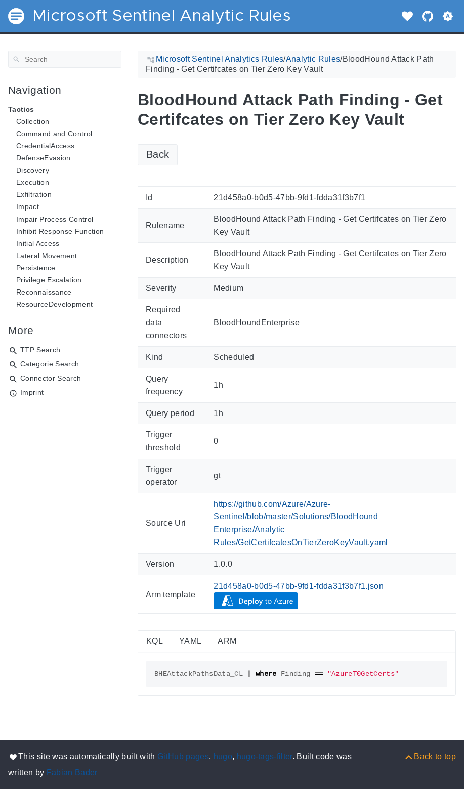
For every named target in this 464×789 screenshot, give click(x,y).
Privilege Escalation (49, 280)
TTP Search (40, 350)
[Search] (64, 59)
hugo (223, 756)
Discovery (32, 170)
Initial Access (38, 243)
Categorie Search (49, 364)
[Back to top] (430, 756)
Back (157, 154)
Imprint (32, 392)
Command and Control (54, 134)
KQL (154, 641)
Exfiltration (34, 194)
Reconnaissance (44, 292)
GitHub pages (183, 756)
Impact (27, 206)
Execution (32, 182)
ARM (227, 641)
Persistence (36, 268)
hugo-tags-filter (264, 756)
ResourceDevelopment (54, 304)
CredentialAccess (45, 146)
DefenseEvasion (43, 158)
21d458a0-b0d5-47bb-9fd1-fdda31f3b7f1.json (299, 586)
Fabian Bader (72, 772)
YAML (190, 641)
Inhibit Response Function (60, 231)
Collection (32, 121)
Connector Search (50, 378)
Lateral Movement (46, 256)
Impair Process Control (54, 219)
